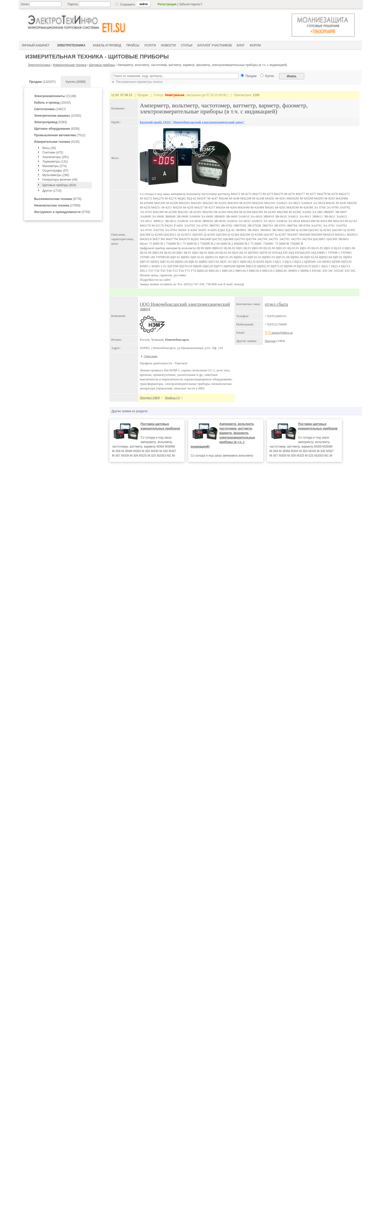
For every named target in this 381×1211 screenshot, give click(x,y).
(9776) (58, 199)
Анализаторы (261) (55, 157)
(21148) (55, 96)
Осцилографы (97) (55, 170)
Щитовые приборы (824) (59, 185)
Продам (270, 341)
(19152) (52, 102)
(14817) (50, 109)
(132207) (42, 82)
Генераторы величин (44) (60, 179)
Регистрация (167, 4)
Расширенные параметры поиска (136, 82)
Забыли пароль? (190, 4)
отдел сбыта (276, 304)
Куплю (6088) (76, 82)
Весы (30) (49, 148)
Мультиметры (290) (55, 175)
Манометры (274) (54, 166)
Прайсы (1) (172, 397)
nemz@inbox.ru (279, 332)
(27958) (57, 205)
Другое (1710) (51, 190)
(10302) (57, 115)
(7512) (59, 135)
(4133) (57, 142)
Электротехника (39, 65)
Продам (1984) (150, 397)
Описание (151, 356)
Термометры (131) (55, 161)
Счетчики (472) (52, 152)
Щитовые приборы (102, 65)
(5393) (50, 122)
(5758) (62, 212)
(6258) (57, 128)
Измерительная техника (69, 65)
